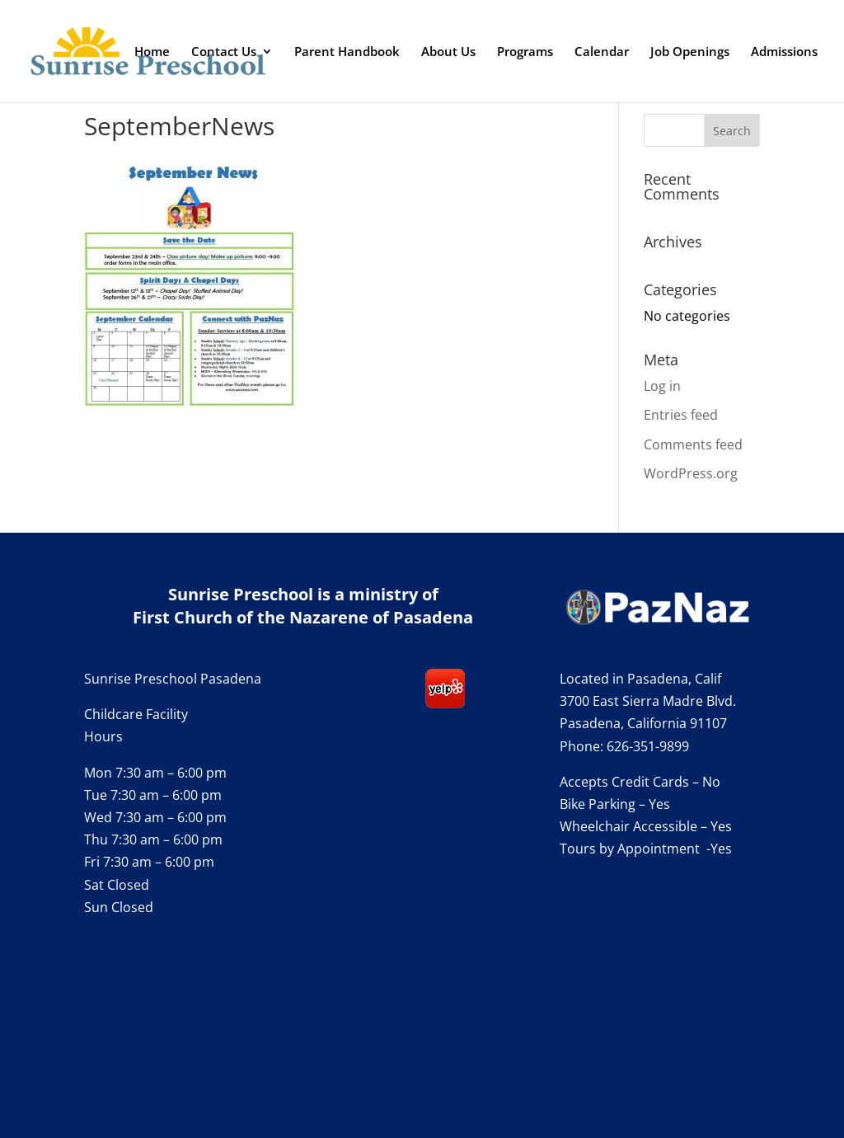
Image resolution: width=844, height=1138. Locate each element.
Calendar (601, 52)
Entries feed (681, 415)
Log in (662, 386)
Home (152, 52)
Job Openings (689, 52)
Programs (525, 52)
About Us (448, 52)
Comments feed (693, 444)
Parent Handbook (347, 52)
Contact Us (223, 52)
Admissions (784, 52)
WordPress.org (691, 473)
